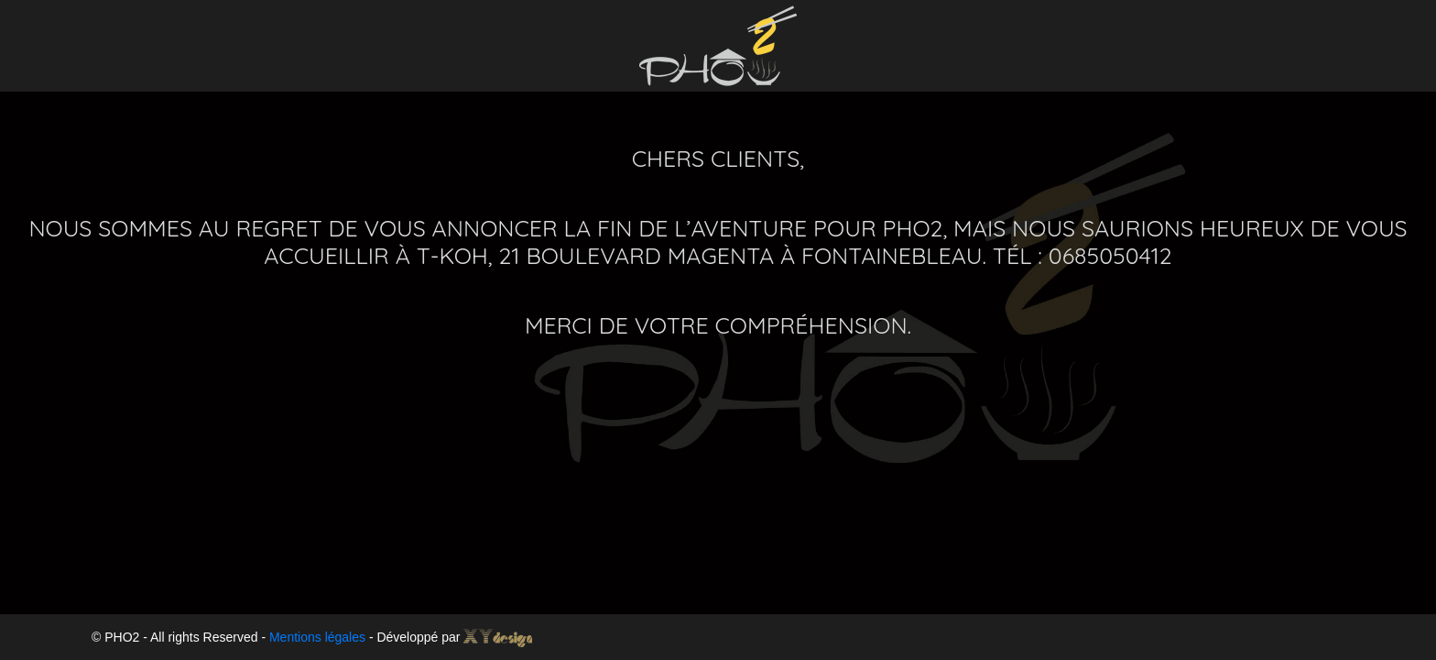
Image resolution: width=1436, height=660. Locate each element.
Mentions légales (317, 637)
